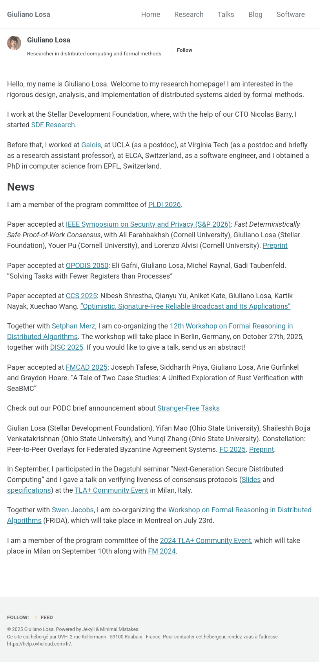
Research (189, 14)
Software (291, 14)
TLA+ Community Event (111, 490)
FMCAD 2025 (87, 367)
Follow (185, 50)
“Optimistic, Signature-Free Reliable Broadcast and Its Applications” (185, 306)
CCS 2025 (81, 296)
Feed (43, 617)
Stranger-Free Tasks (188, 408)
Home (150, 14)
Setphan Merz (73, 326)
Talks (226, 14)
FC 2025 (232, 449)
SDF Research (53, 125)
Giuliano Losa (28, 14)
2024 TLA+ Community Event (205, 540)
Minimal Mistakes (119, 629)
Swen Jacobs (73, 510)
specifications (29, 490)
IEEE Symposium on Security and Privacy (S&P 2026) (148, 224)
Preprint (275, 245)
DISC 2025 (66, 347)
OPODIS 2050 (87, 265)
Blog (255, 14)
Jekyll (88, 629)
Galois (91, 145)
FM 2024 (162, 551)
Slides (251, 479)
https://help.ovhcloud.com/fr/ (39, 644)
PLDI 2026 (164, 204)
